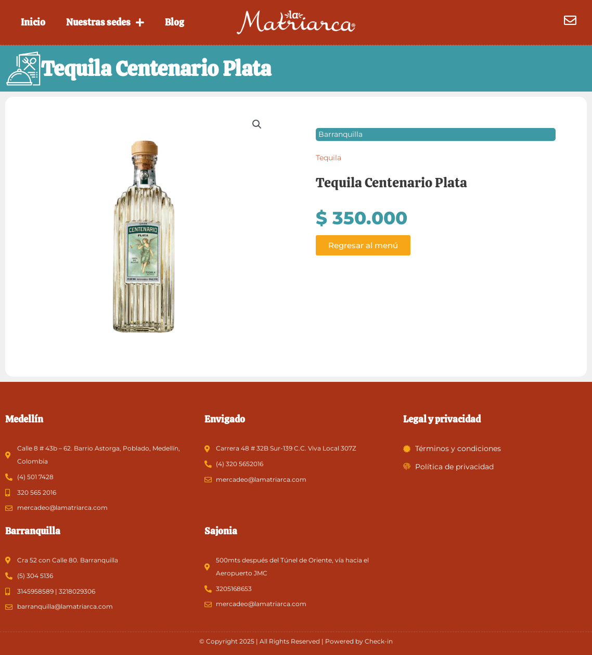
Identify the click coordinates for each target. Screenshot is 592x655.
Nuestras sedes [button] (105, 22)
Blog (174, 22)
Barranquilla (340, 134)
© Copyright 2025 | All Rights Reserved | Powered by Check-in (296, 641)
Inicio (33, 22)
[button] (257, 124)
